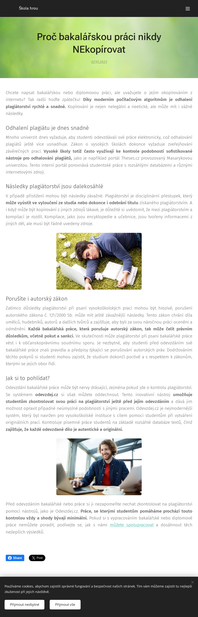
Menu (188, 8)
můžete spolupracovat (132, 524)
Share (15, 558)
